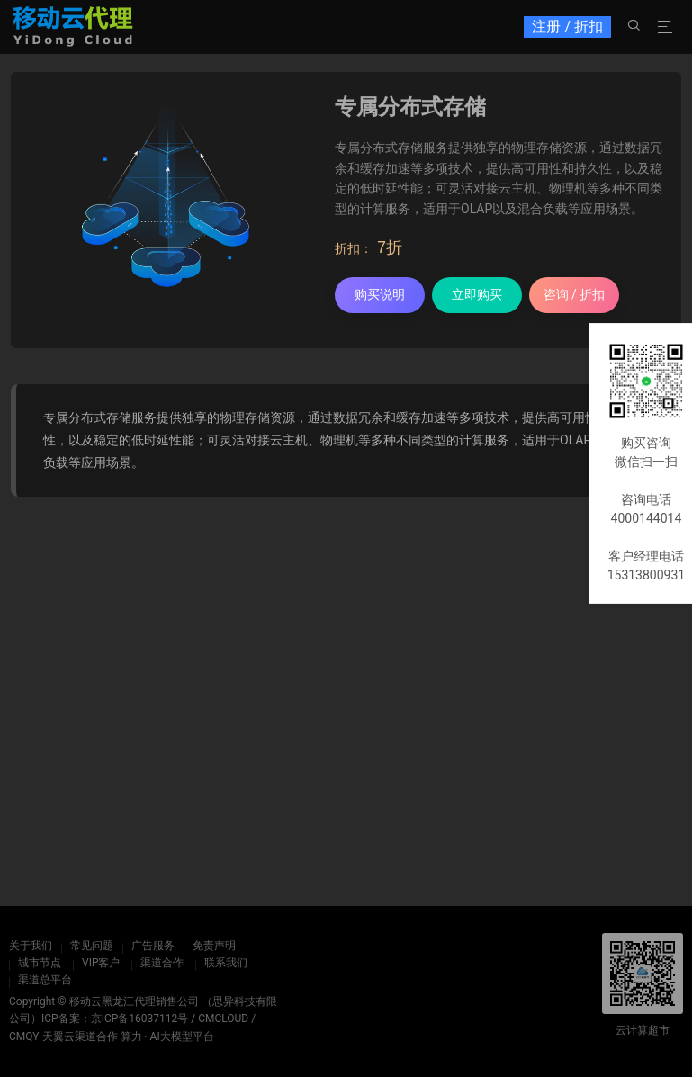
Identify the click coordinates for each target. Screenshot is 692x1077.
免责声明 (214, 945)
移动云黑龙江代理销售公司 (134, 1001)
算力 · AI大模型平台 (167, 1036)
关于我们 (30, 945)
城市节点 (39, 962)
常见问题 (91, 945)
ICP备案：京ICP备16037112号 (114, 1018)
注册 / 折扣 (567, 26)
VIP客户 (101, 962)
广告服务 (153, 945)
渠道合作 (162, 962)
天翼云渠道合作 (80, 1036)
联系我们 (225, 962)
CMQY (24, 1036)
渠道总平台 (45, 980)
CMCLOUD (223, 1018)
